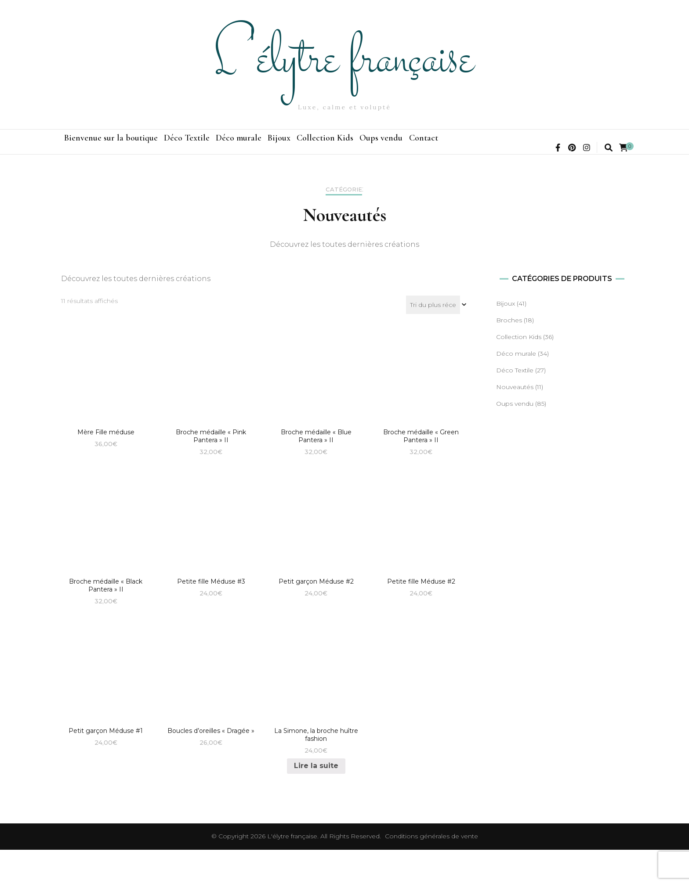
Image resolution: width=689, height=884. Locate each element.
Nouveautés (514, 421)
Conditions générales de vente (431, 870)
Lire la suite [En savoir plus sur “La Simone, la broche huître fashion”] (316, 800)
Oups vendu (494, 146)
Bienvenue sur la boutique (121, 146)
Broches (509, 354)
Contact (557, 146)
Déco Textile (217, 146)
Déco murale (290, 146)
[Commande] (437, 339)
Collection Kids (417, 146)
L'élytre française (344, 60)
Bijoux (351, 146)
